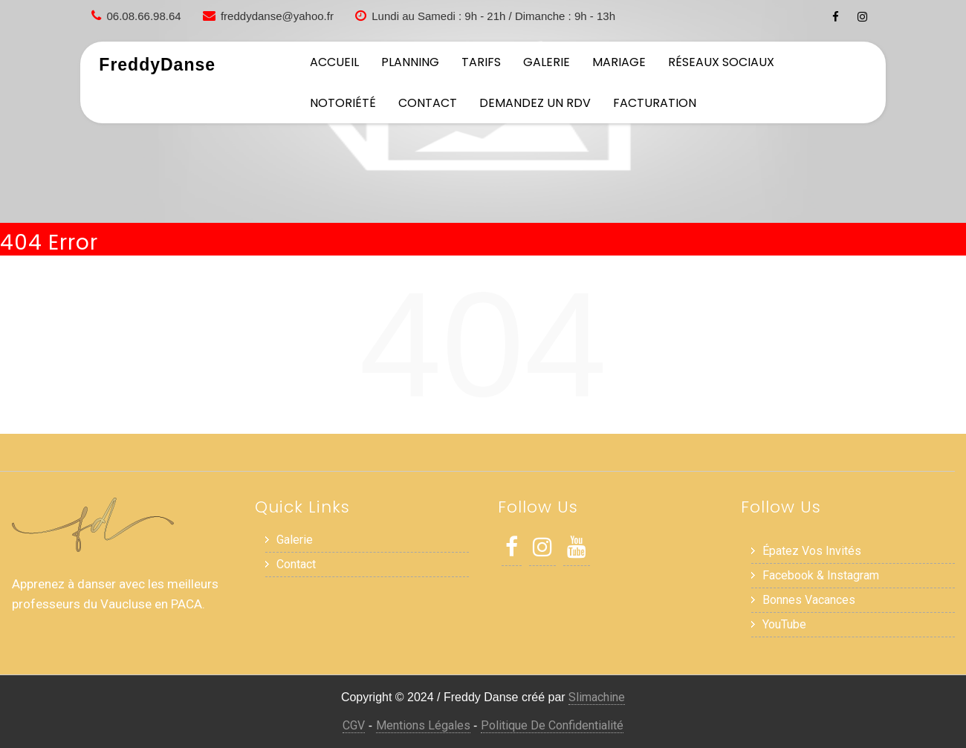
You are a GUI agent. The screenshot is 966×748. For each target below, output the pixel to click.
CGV (354, 725)
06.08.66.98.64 (144, 16)
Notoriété (343, 102)
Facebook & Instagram (820, 575)
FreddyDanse (157, 64)
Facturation (654, 102)
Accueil (334, 62)
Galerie (546, 62)
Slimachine (596, 697)
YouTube (784, 624)
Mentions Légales (423, 725)
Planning (410, 62)
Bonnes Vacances (808, 600)
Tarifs (481, 62)
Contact (427, 102)
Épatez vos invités (811, 551)
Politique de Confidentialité (552, 725)
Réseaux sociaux (721, 62)
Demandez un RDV (535, 102)
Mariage (619, 62)
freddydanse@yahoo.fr (277, 16)
